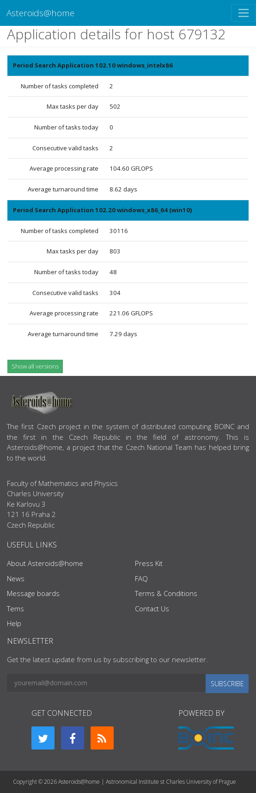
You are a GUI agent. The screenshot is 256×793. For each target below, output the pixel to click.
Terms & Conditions (166, 593)
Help (14, 623)
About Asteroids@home (45, 563)
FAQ (141, 578)
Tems (15, 608)
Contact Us (152, 608)
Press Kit (149, 563)
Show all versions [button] (35, 366)
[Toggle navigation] (243, 13)
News (15, 578)
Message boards (33, 593)
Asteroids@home (40, 12)
